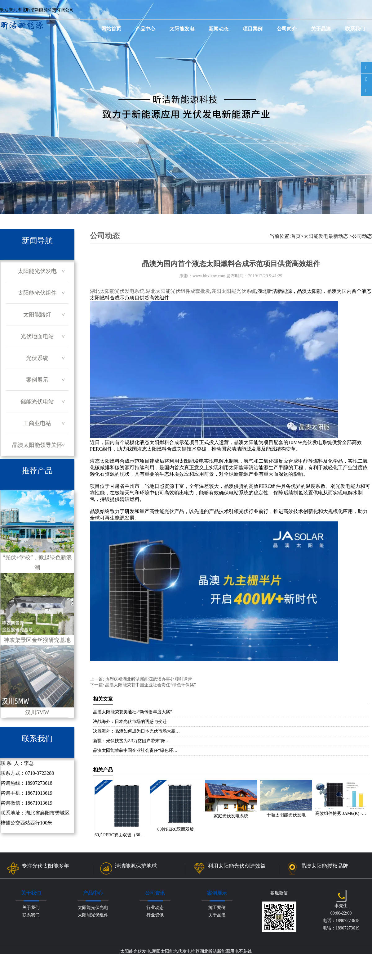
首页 (296, 236)
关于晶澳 (321, 28)
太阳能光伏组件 (37, 293)
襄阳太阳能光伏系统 (233, 291)
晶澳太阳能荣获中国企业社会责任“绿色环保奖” (150, 685)
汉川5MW (37, 680)
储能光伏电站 (37, 401)
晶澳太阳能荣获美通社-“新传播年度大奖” (132, 712)
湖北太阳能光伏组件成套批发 (178, 291)
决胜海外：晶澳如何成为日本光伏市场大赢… (136, 731)
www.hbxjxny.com (209, 276)
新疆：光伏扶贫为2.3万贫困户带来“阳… (131, 740)
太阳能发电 (182, 28)
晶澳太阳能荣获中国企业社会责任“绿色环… (135, 750)
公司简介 (287, 28)
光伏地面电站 (37, 336)
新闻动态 (218, 28)
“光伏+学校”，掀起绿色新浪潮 (37, 530)
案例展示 (37, 380)
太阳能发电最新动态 (325, 236)
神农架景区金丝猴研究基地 (37, 608)
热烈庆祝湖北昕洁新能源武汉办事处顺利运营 (148, 679)
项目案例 (253, 28)
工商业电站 (37, 423)
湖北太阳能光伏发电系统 (117, 291)
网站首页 (111, 28)
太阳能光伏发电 (37, 271)
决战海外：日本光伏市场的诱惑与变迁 (130, 721)
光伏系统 (37, 358)
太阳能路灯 (37, 314)
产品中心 (145, 28)
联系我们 (355, 28)
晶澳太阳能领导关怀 (37, 445)
